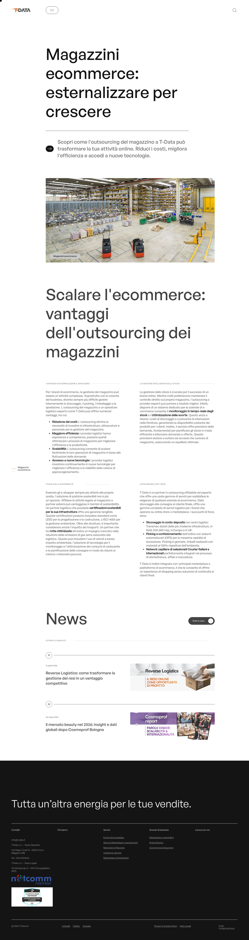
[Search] (234, 10)
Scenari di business (159, 830)
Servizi (106, 830)
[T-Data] (22, 10)
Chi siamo (62, 830)
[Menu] (52, 10)
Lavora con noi (202, 830)
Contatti (15, 830)
